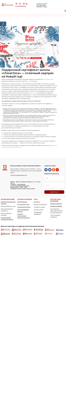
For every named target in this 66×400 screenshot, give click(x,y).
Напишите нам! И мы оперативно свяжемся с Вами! (41, 5)
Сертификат (47, 79)
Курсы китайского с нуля (8, 206)
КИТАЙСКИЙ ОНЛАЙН (8, 199)
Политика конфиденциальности (18, 175)
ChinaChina (33, 93)
